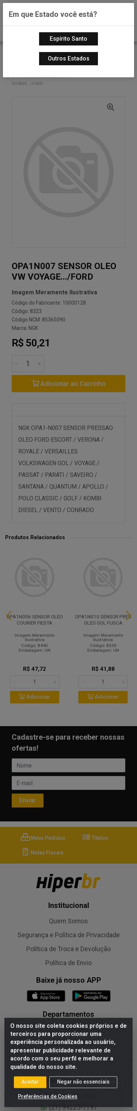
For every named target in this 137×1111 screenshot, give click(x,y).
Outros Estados (69, 58)
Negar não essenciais (83, 1089)
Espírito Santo (68, 38)
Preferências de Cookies (47, 1103)
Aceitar (30, 1089)
